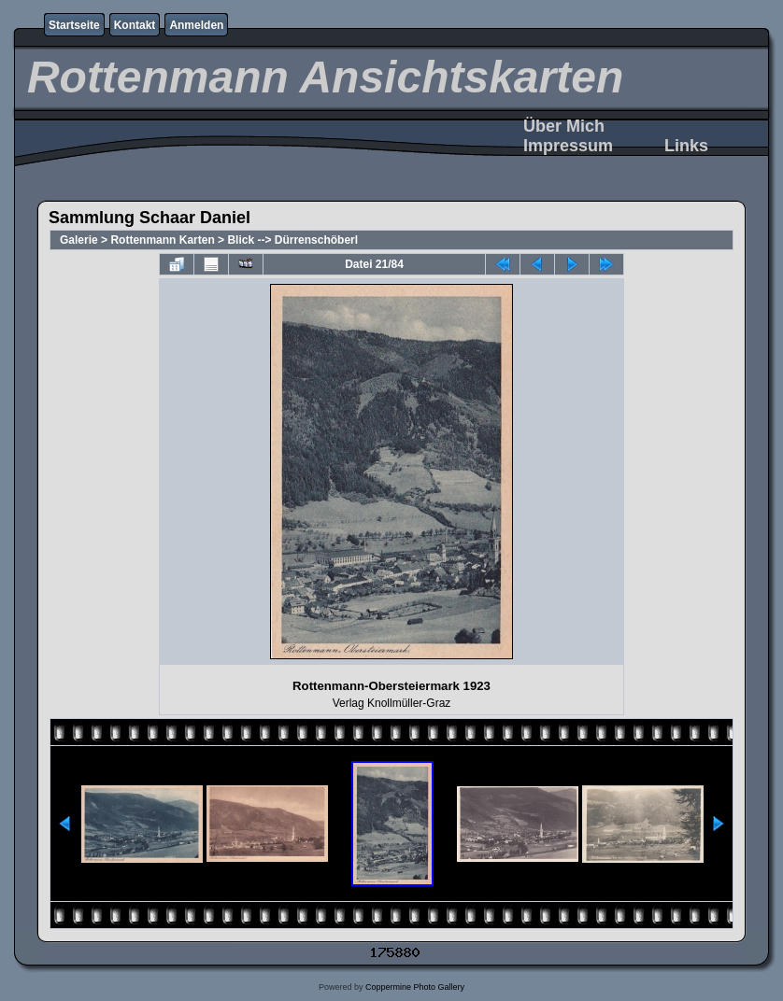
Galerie (79, 240)
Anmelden (196, 25)
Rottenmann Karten (162, 240)
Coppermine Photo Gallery (414, 987)
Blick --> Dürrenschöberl (292, 240)
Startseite (74, 25)
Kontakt (135, 25)
